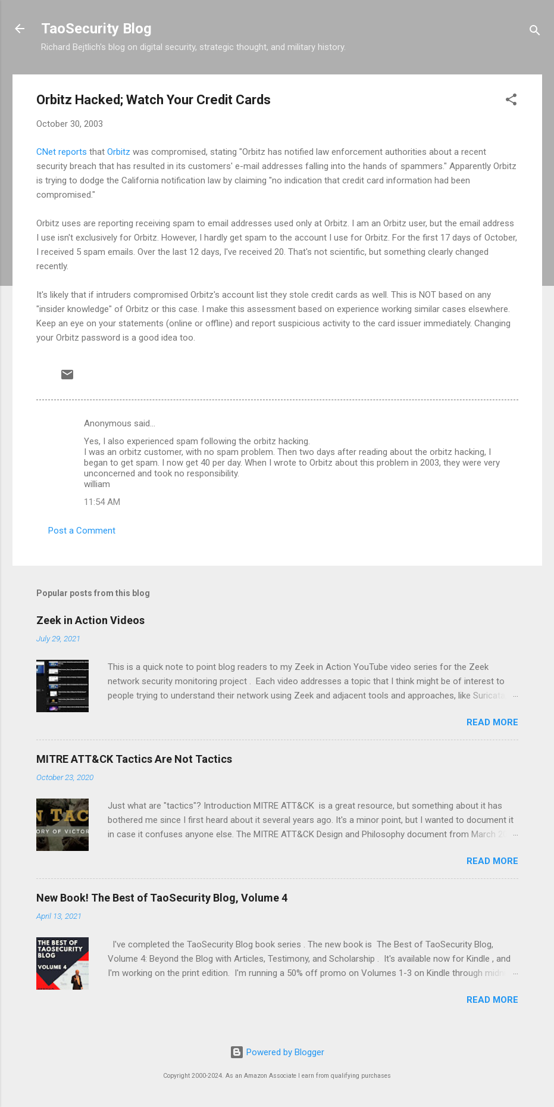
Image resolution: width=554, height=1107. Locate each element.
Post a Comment (81, 530)
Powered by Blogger (277, 1052)
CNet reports (61, 151)
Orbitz (118, 151)
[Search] (535, 32)
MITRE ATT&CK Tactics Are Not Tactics (134, 759)
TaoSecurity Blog (96, 28)
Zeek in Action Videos (90, 620)
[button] (511, 101)
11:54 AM (102, 502)
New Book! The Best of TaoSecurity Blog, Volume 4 (161, 897)
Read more (492, 722)
